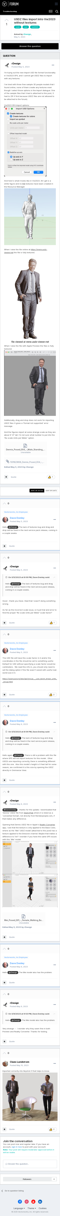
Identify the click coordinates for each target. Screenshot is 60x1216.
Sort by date (51, 490)
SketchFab (28, 813)
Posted (20, 67)
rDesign (27, 34)
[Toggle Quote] (6, 577)
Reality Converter (47, 824)
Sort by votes (37, 490)
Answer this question (30, 46)
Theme (31, 1208)
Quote (13, 477)
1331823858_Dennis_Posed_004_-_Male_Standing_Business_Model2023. (28, 462)
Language (19, 1208)
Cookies (43, 1208)
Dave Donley (39, 577)
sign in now (17, 1147)
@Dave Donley (10, 810)
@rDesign (13, 527)
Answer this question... (17, 1164)
